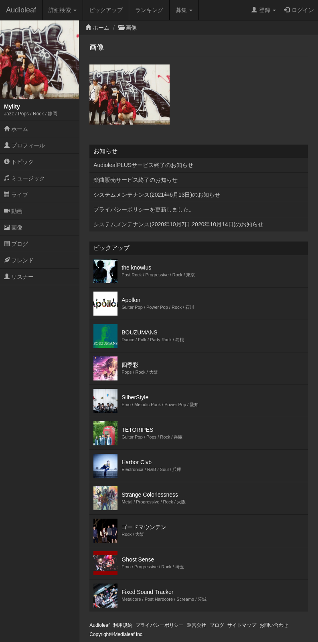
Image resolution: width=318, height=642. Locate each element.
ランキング (149, 10)
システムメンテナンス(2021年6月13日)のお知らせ (156, 194)
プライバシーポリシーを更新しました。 (143, 209)
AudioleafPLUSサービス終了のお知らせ (143, 165)
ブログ (16, 244)
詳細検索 (63, 10)
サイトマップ (241, 625)
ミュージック (24, 178)
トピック (19, 162)
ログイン (299, 10)
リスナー (19, 277)
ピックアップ (106, 10)
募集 (184, 10)
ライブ (16, 194)
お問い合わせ (273, 625)
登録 (263, 10)
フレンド (19, 260)
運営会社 (196, 625)
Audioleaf (21, 10)
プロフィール (24, 145)
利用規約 (122, 625)
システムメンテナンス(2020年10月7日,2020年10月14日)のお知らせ (178, 224)
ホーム (16, 129)
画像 (13, 227)
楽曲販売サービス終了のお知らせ (135, 180)
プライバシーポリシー (160, 625)
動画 (13, 211)
